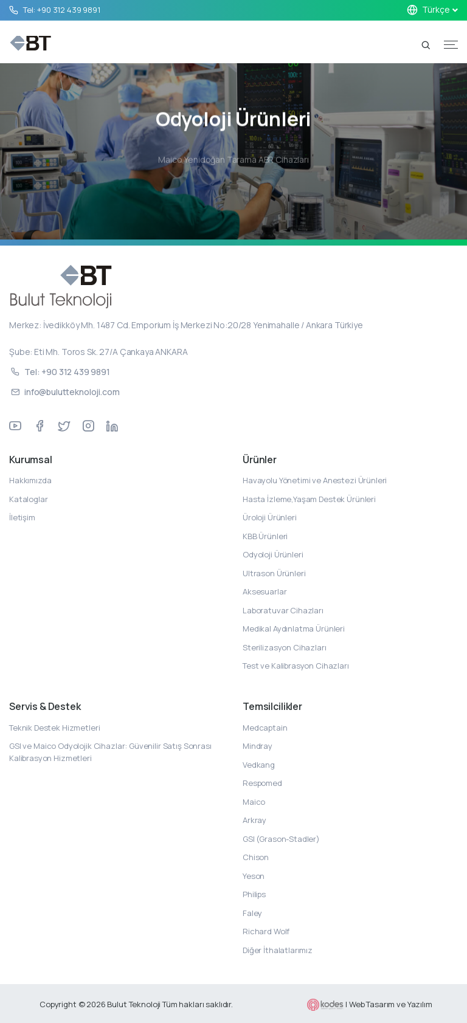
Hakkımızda (30, 480)
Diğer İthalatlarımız (278, 950)
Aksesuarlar (264, 591)
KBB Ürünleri (265, 536)
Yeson (254, 875)
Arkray (254, 820)
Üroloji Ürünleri (270, 517)
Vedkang (259, 764)
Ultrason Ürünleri (274, 573)
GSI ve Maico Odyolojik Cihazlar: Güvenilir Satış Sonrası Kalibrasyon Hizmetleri (110, 751)
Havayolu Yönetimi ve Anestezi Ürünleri (315, 480)
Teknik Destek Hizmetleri (54, 727)
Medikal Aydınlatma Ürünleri (294, 628)
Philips (254, 894)
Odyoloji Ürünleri (273, 554)
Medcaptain (265, 727)
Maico (254, 801)
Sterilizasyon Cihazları (285, 647)
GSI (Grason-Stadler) (281, 838)
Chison (256, 857)
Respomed (262, 782)
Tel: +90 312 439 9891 (61, 9)
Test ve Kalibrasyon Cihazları (296, 665)
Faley (252, 913)
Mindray (257, 745)
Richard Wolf (266, 931)
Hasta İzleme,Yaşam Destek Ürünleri (309, 499)
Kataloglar (28, 499)
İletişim (22, 517)
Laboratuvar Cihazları (283, 610)
